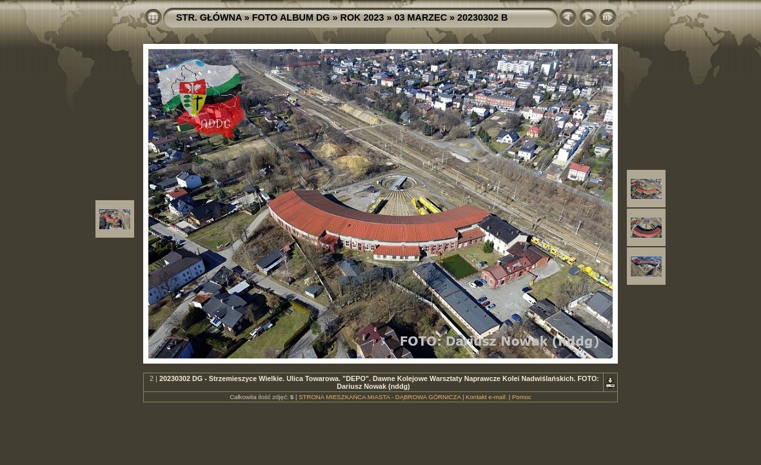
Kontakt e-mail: (486, 396)
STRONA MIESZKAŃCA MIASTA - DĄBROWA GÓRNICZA (379, 396)
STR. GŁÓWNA (209, 17)
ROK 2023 (362, 17)
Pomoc (521, 396)
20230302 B (482, 17)
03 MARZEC (421, 17)
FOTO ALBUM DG (291, 17)
